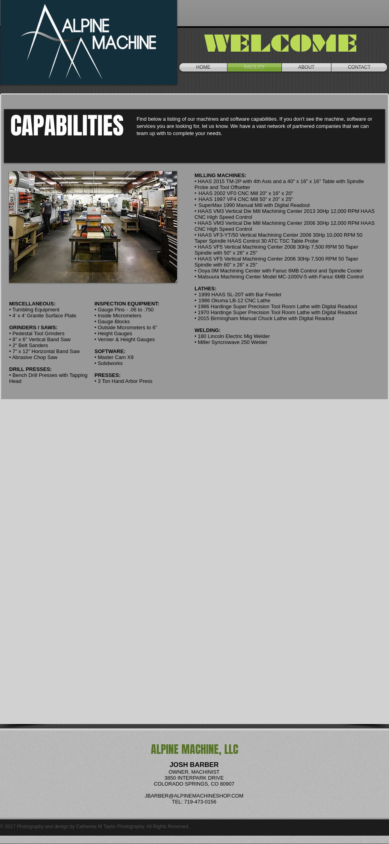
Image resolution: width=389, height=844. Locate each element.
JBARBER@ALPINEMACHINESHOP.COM (194, 796)
